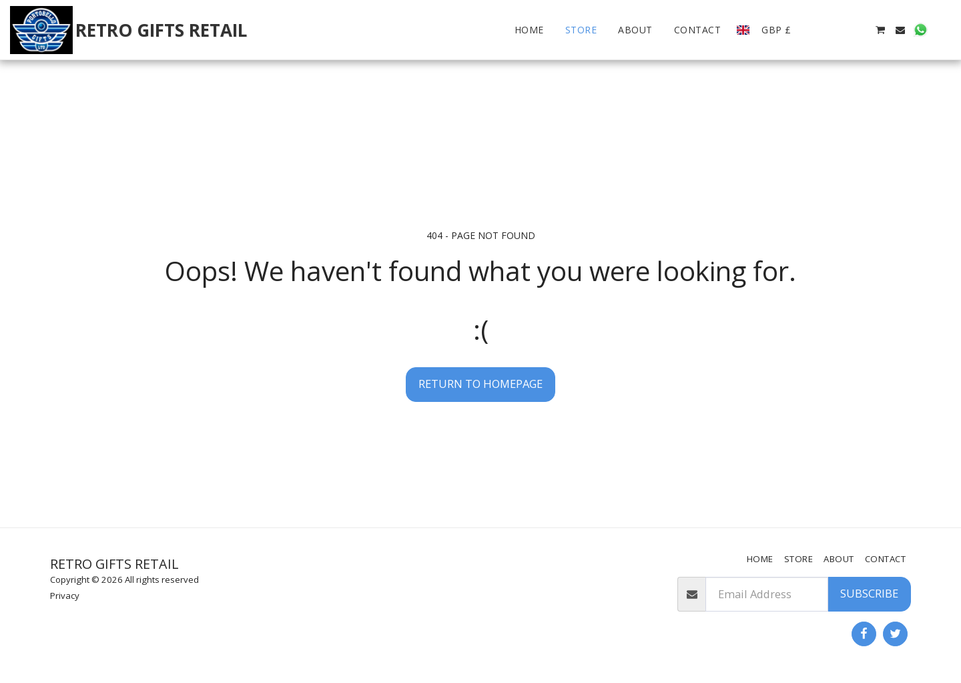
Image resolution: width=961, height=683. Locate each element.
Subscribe (869, 593)
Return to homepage (480, 383)
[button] (819, 30)
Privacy (64, 596)
